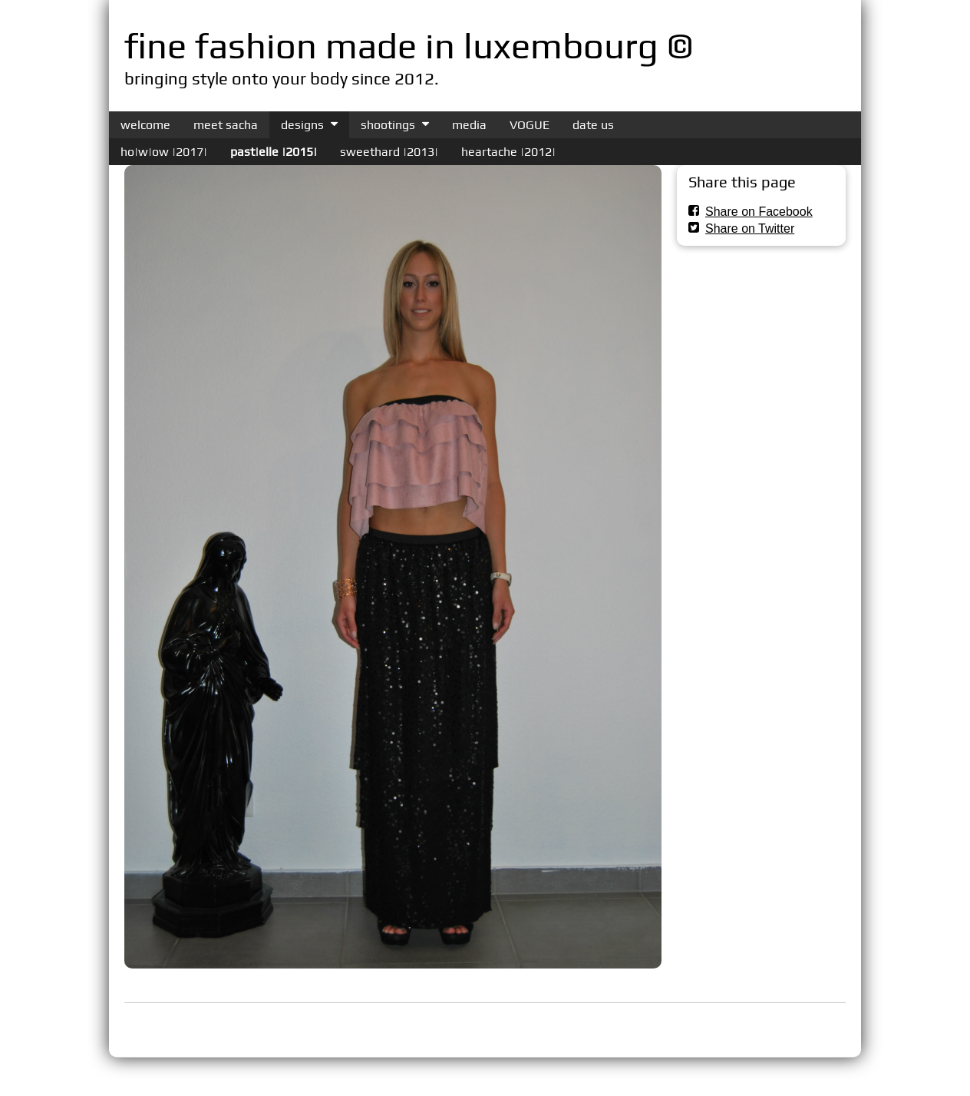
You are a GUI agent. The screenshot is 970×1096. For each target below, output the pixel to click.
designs (302, 125)
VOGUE (529, 125)
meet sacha (225, 125)
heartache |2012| (508, 151)
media (469, 125)
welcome (145, 125)
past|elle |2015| (273, 151)
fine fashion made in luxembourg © (408, 45)
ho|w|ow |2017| (163, 151)
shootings (388, 125)
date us (593, 125)
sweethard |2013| (389, 151)
